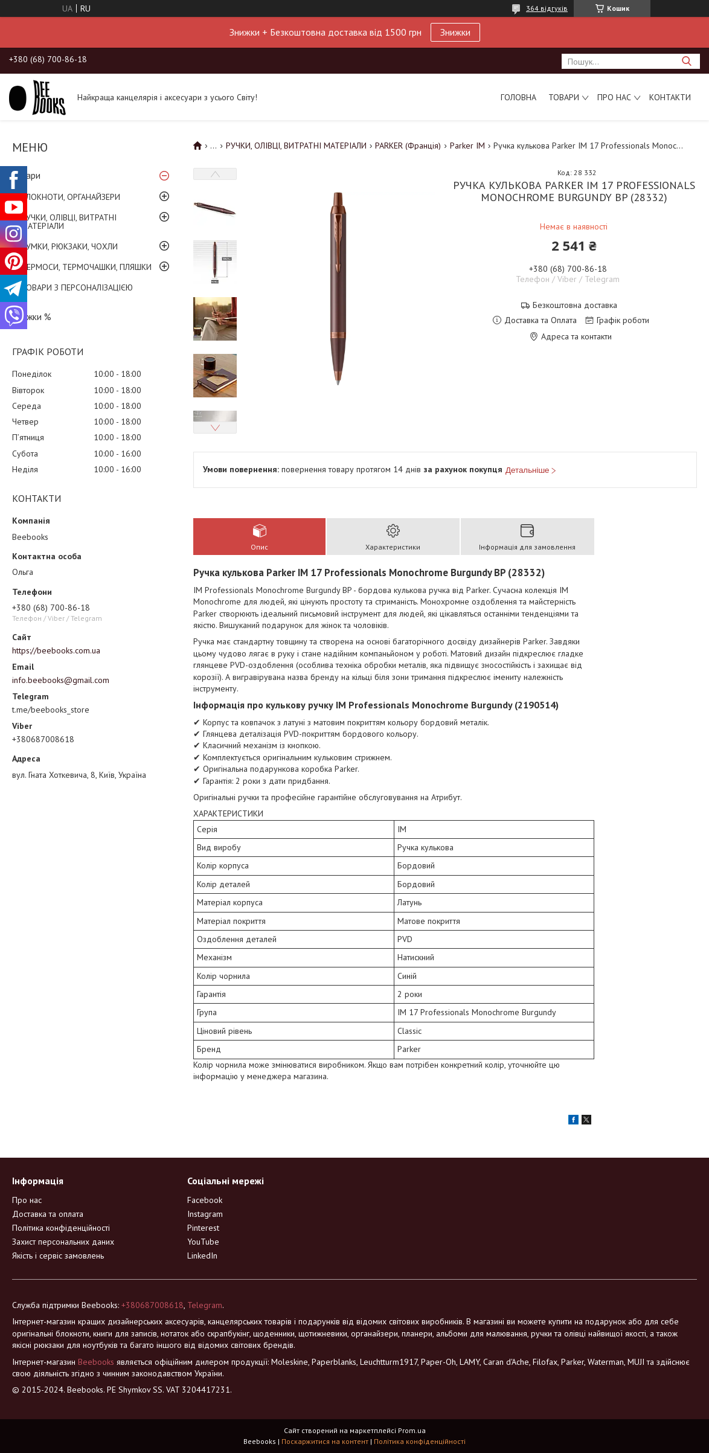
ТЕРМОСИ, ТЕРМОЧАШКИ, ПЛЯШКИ (86, 266)
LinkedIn (202, 1255)
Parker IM (467, 145)
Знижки (455, 32)
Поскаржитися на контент (324, 1441)
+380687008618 (152, 1305)
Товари (563, 97)
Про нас (614, 97)
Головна (518, 97)
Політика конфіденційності (61, 1227)
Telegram (204, 1305)
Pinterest (203, 1227)
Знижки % (31, 316)
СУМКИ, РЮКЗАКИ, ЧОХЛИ (69, 246)
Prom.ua (412, 1430)
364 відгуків (547, 8)
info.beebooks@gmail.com (60, 680)
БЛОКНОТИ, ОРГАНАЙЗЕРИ (70, 196)
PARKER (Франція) (408, 145)
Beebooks (96, 1361)
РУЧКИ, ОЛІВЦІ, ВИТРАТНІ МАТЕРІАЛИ (69, 221)
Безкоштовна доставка (575, 305)
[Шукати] (686, 61)
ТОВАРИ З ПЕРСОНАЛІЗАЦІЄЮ (77, 287)
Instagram (205, 1213)
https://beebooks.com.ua (56, 650)
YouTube (203, 1241)
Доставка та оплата (47, 1213)
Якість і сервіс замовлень (58, 1255)
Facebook (204, 1200)
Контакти (670, 97)
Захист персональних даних (63, 1241)
